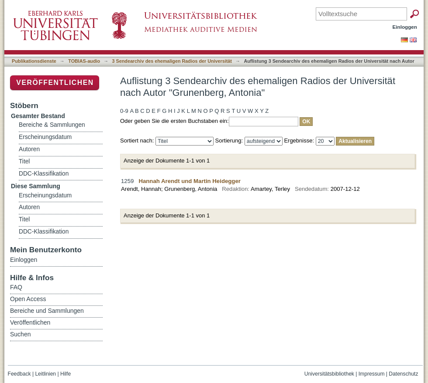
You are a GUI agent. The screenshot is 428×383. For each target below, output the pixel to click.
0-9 (124, 111)
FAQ (16, 287)
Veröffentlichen (54, 82)
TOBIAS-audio (84, 61)
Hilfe (65, 374)
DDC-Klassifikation (44, 173)
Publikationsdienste (34, 61)
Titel (24, 161)
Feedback (19, 374)
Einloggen (405, 27)
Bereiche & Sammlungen (52, 125)
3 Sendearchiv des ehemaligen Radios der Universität (172, 61)
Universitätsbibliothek (329, 374)
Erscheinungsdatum (45, 137)
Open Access (28, 298)
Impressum (372, 374)
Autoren (29, 149)
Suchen (20, 334)
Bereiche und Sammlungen (47, 310)
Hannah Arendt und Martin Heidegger (189, 181)
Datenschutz (403, 374)
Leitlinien (45, 374)
